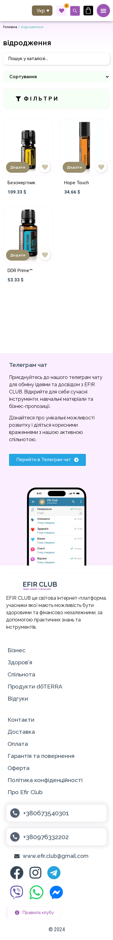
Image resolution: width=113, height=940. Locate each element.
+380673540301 (46, 813)
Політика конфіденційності (45, 780)
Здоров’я (20, 662)
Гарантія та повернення (41, 755)
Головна (10, 27)
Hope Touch (76, 182)
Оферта (19, 768)
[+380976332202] (15, 837)
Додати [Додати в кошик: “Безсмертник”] (17, 167)
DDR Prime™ (20, 270)
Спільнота (21, 674)
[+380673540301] (15, 813)
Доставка (21, 731)
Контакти (21, 719)
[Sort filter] (56, 76)
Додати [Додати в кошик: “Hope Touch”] (74, 167)
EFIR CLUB (40, 584)
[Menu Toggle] (103, 10)
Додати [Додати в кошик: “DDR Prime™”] (17, 255)
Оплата (18, 743)
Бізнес (17, 650)
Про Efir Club (25, 792)
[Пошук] (56, 59)
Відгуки (18, 698)
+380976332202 (46, 837)
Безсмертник (21, 182)
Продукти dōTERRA (35, 686)
